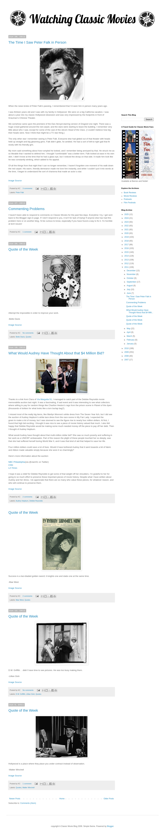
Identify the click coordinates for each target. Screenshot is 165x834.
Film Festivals (130, 202)
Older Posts (109, 799)
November (131, 274)
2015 (126, 252)
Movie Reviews (130, 196)
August (130, 285)
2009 (126, 352)
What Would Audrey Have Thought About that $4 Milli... (139, 311)
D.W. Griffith (20, 694)
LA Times (12, 468)
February (131, 340)
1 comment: (27, 232)
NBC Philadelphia (16, 462)
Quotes (28, 337)
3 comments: (28, 188)
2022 (126, 226)
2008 (126, 356)
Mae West (20, 600)
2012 (126, 263)
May (129, 328)
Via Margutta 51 (44, 399)
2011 (126, 267)
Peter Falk (20, 192)
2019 (126, 237)
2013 (126, 260)
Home (61, 799)
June (129, 293)
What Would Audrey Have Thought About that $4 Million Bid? (56, 353)
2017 (126, 244)
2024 (126, 218)
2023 (126, 222)
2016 (126, 248)
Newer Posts (14, 799)
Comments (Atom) (28, 803)
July (129, 289)
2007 (126, 360)
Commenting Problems (26, 209)
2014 (126, 256)
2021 (126, 229)
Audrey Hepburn (22, 501)
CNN (10, 465)
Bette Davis (20, 337)
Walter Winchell (28, 787)
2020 (126, 233)
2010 (126, 348)
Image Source (15, 180)
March (130, 336)
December (131, 270)
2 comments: (28, 497)
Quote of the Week (23, 249)
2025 (126, 214)
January (130, 344)
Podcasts (128, 199)
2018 (126, 241)
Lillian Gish (30, 694)
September (132, 282)
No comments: (28, 333)
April (129, 332)
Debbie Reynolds (36, 501)
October (130, 278)
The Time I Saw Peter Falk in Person (37, 42)
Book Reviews (130, 192)
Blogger (110, 826)
